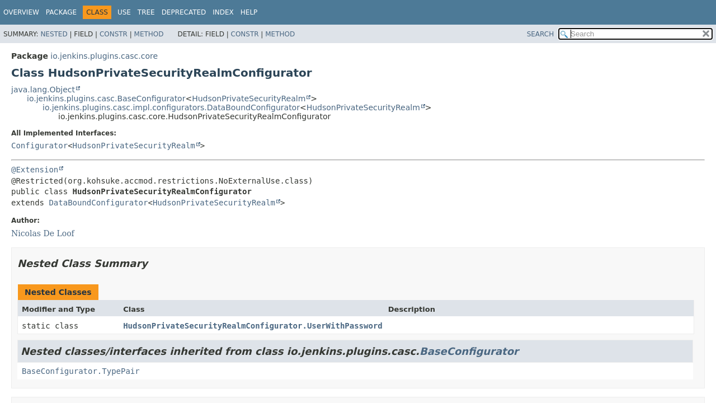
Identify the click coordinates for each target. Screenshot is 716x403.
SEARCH (540, 34)
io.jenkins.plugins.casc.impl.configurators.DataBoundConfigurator (171, 107)
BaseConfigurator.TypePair (81, 371)
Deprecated (184, 12)
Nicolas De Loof (42, 233)
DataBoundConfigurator (98, 202)
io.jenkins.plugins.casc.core (104, 55)
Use (124, 12)
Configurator (39, 145)
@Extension (34, 169)
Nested (53, 34)
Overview (21, 12)
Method (149, 34)
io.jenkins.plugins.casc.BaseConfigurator (106, 98)
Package (61, 12)
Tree (146, 12)
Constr (114, 34)
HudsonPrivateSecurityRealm (248, 98)
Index (223, 12)
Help (249, 12)
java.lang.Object (43, 89)
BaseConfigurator (469, 351)
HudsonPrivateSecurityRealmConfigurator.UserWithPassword (253, 325)
